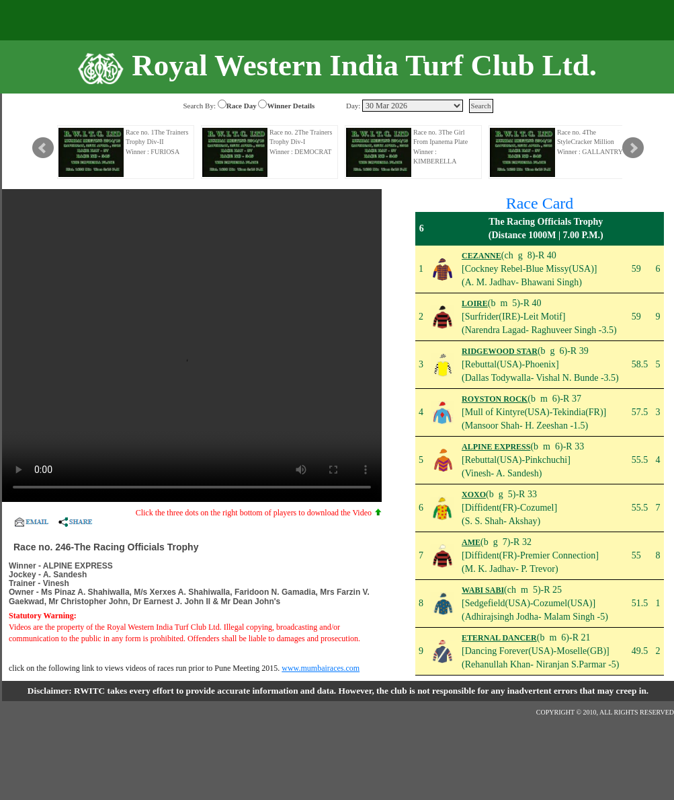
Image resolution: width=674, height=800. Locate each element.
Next (633, 148)
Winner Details (290, 106)
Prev (43, 148)
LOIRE (475, 303)
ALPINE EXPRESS (496, 446)
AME (471, 542)
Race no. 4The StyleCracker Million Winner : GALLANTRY (590, 142)
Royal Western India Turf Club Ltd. (364, 65)
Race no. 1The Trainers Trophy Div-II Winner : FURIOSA (157, 142)
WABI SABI (483, 590)
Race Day (241, 106)
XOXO (474, 494)
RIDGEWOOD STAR (500, 351)
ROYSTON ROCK (495, 399)
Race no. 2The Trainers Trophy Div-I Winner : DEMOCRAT (300, 142)
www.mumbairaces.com (321, 668)
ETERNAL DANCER (499, 638)
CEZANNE (481, 255)
